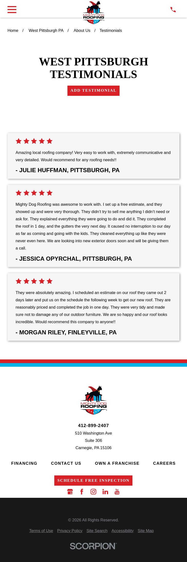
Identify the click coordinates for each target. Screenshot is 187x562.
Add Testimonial (93, 90)
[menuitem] (41, 531)
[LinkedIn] (105, 491)
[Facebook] (81, 491)
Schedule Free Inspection (93, 480)
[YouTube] (117, 491)
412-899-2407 (93, 425)
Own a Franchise (117, 463)
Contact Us (66, 463)
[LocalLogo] (93, 12)
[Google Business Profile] (70, 491)
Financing (24, 463)
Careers (164, 463)
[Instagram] (93, 491)
